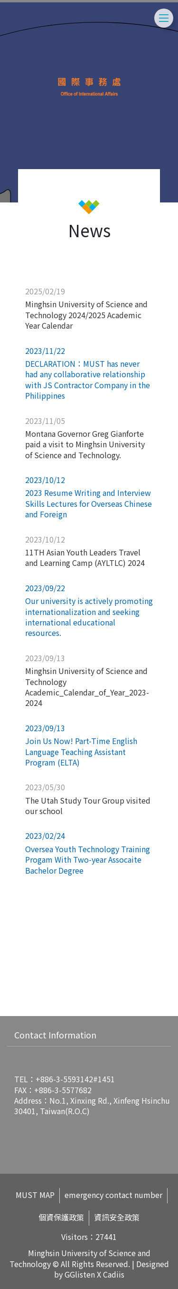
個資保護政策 (61, 1217)
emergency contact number (113, 1194)
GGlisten (80, 1274)
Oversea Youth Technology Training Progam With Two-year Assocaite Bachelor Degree (87, 859)
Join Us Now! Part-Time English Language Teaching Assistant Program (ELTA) (81, 751)
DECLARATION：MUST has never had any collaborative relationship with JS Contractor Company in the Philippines (87, 379)
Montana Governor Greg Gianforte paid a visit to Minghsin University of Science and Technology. (85, 444)
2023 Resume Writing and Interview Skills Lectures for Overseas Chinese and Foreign (88, 503)
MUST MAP (35, 1194)
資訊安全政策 (117, 1217)
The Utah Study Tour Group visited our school (87, 805)
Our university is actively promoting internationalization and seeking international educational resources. (89, 616)
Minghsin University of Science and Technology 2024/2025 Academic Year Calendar (86, 314)
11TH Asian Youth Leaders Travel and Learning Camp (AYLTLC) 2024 (85, 557)
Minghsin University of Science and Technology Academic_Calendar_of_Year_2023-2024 (87, 686)
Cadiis (113, 1274)
